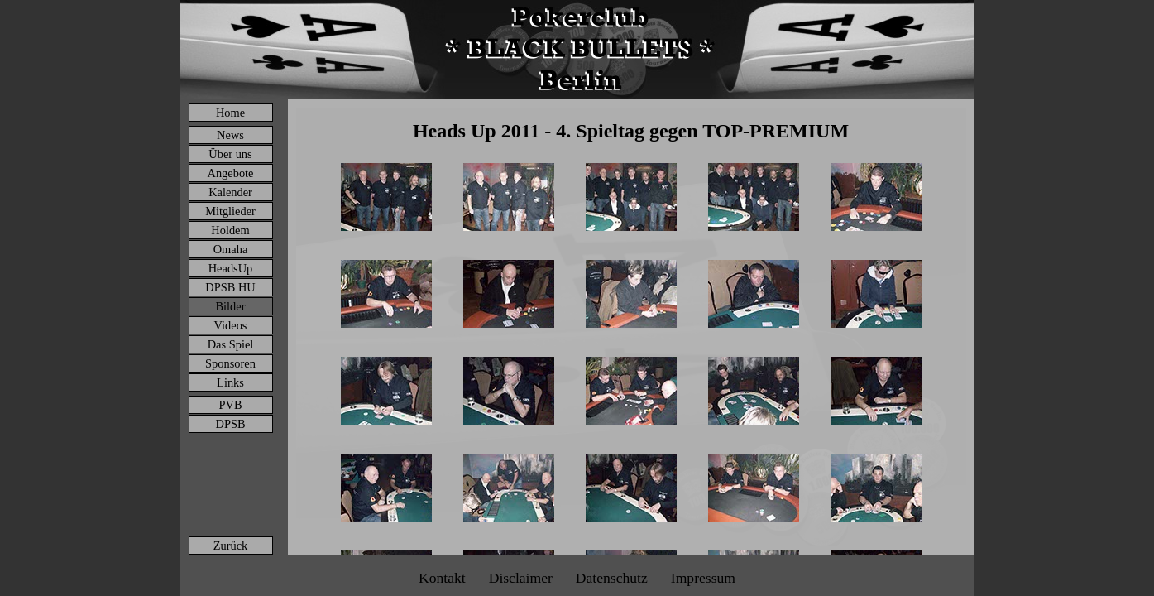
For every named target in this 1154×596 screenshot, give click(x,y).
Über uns (229, 154)
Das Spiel (231, 344)
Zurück (230, 545)
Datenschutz (612, 578)
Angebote (231, 173)
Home (230, 112)
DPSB (231, 423)
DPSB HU (230, 287)
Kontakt (442, 578)
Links (230, 382)
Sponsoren (230, 363)
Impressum (703, 578)
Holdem (230, 230)
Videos (230, 325)
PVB (230, 404)
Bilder (231, 306)
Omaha (230, 249)
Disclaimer (521, 578)
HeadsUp (230, 268)
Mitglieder (230, 211)
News (230, 135)
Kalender (230, 192)
